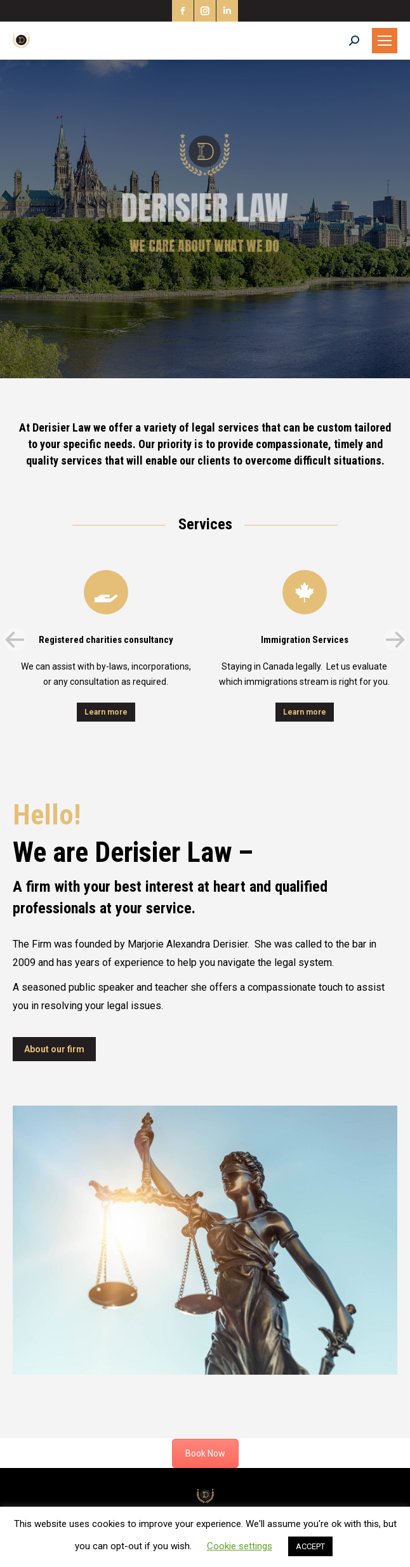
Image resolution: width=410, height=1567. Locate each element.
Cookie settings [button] (239, 1546)
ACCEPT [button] (310, 1546)
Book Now (205, 1453)
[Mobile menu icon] (384, 40)
